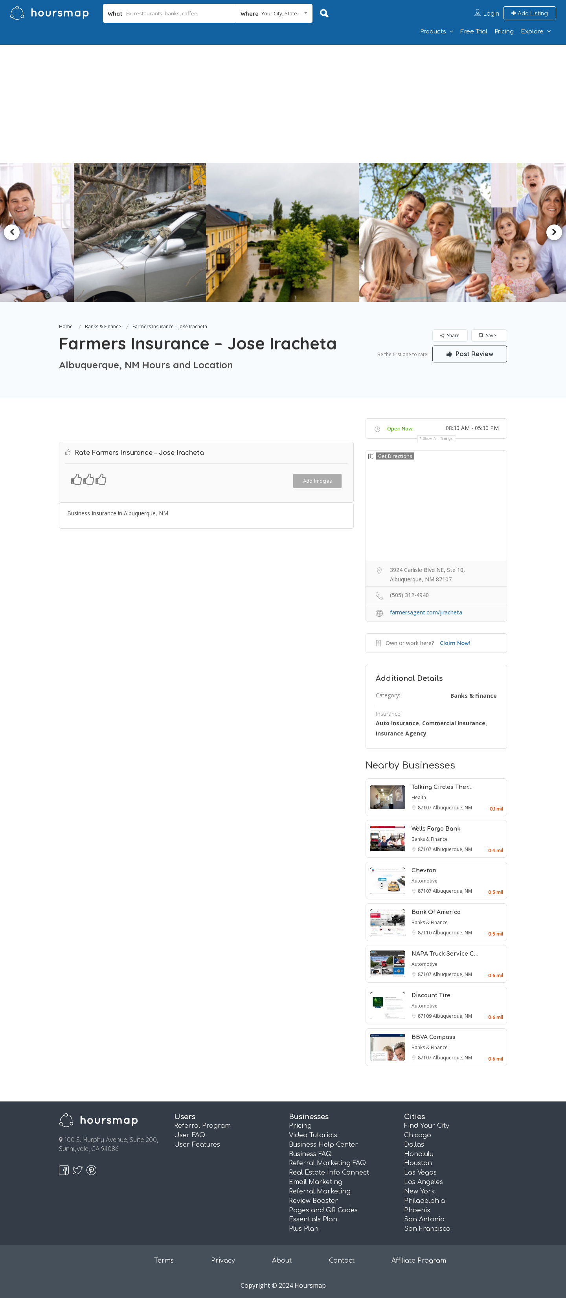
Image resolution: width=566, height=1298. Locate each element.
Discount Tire (431, 995)
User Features (197, 1144)
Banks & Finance (103, 326)
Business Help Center (323, 1144)
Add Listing (529, 13)
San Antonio (424, 1219)
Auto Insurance (397, 723)
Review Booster (313, 1200)
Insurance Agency (401, 733)
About (282, 1260)
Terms (164, 1260)
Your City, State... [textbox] (281, 13)
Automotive (424, 880)
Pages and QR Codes (323, 1210)
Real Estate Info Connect (329, 1172)
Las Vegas (420, 1172)
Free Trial (473, 31)
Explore (532, 31)
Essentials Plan (313, 1219)
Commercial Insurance (453, 723)
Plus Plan (303, 1228)
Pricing (504, 31)
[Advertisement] (283, 104)
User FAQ (189, 1135)
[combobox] (274, 13)
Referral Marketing (320, 1191)
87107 (425, 807)
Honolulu (419, 1154)
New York (419, 1191)
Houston (418, 1163)
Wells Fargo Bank (436, 829)
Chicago (417, 1135)
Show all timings (438, 438)
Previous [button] (12, 232)
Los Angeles (423, 1182)
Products (433, 31)
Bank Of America (436, 912)
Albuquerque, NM (452, 807)
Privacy (223, 1260)
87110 (425, 932)
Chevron (424, 870)
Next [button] (554, 232)
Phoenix (417, 1210)
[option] (143, 232)
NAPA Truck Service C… (445, 954)
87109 (425, 1016)
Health (419, 797)
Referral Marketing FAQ (327, 1163)
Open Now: (400, 428)
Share (449, 335)
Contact (342, 1260)
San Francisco (427, 1228)
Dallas (414, 1144)
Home (66, 326)
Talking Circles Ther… (442, 787)
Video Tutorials (313, 1135)
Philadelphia (424, 1200)
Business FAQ (310, 1154)
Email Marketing (315, 1182)
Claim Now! (455, 643)
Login (491, 13)
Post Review (469, 354)
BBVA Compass (434, 1037)
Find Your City (426, 1125)
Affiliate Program (418, 1260)
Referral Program (202, 1125)
